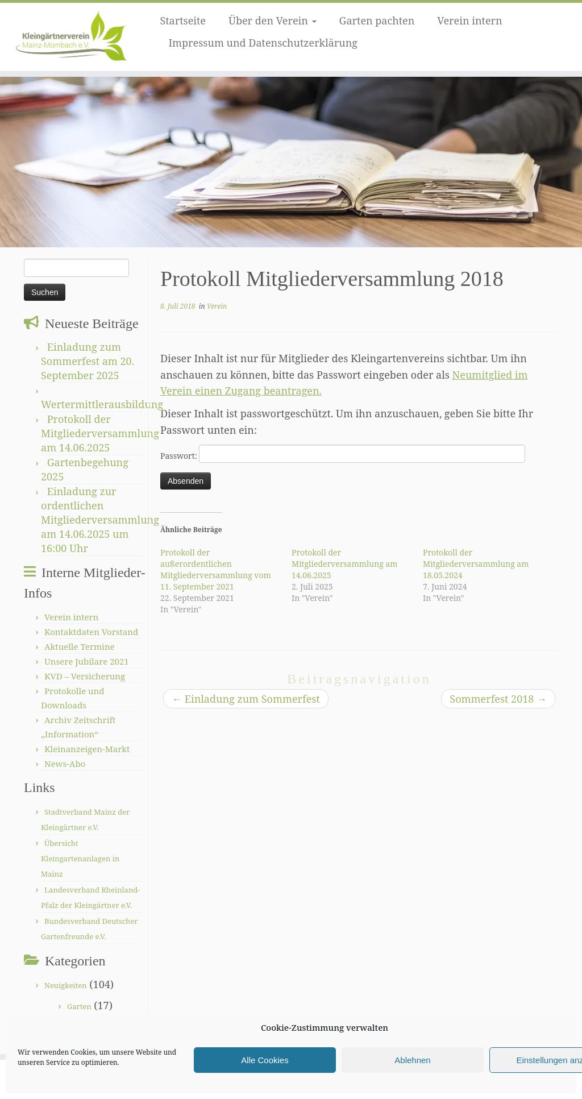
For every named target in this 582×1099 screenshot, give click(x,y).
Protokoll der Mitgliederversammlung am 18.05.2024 (476, 563)
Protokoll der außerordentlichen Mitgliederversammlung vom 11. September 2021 (215, 569)
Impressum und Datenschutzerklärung (262, 42)
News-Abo (64, 763)
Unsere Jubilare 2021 (86, 661)
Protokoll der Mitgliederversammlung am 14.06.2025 (100, 433)
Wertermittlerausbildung (102, 404)
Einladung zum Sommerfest (246, 699)
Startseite (183, 20)
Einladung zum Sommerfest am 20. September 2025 (87, 361)
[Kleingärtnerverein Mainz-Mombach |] (68, 37)
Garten (79, 1006)
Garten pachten (377, 20)
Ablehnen (412, 1060)
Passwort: (342, 454)
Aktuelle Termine (79, 646)
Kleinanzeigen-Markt (87, 748)
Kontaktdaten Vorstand (91, 631)
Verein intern (469, 20)
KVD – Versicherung (84, 676)
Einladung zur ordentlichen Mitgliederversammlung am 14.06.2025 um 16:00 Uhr (100, 519)
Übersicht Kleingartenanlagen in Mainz (80, 858)
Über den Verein (272, 20)
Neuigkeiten (65, 985)
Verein (217, 306)
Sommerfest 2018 (498, 699)
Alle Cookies (264, 1060)
